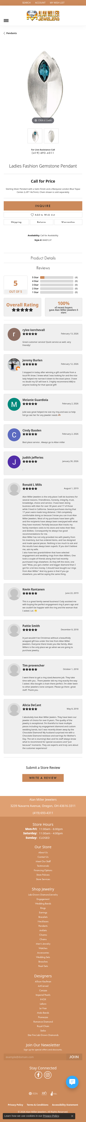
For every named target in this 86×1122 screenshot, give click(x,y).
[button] (26, 3)
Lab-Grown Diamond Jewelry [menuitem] (43, 894)
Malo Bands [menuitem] (43, 1012)
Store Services (43, 879)
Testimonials (43, 865)
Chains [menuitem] (43, 939)
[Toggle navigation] (6, 19)
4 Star (35, 281)
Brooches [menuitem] (43, 961)
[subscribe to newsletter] (74, 1057)
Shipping (16, 222)
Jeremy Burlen (32, 360)
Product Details (43, 258)
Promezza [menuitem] (43, 1017)
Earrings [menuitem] (43, 912)
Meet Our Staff (43, 861)
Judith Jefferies (32, 457)
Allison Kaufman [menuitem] (43, 981)
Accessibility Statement (65, 1104)
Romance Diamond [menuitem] (43, 1021)
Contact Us (43, 856)
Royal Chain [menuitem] (43, 1026)
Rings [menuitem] (43, 908)
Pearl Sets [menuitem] (43, 966)
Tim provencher (33, 665)
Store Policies (43, 874)
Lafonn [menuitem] (43, 1003)
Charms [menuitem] (43, 934)
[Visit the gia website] (33, 1093)
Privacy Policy (15, 1104)
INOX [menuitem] (43, 999)
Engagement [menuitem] (43, 899)
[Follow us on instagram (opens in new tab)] (47, 1075)
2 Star (35, 288)
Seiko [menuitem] (43, 1030)
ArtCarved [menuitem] (43, 986)
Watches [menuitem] (43, 948)
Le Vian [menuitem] (43, 1008)
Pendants (11, 33)
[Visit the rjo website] (44, 1093)
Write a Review (43, 778)
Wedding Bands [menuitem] (43, 903)
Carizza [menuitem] (43, 990)
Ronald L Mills (32, 485)
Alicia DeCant (31, 705)
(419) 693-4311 (43, 153)
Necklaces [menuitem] (43, 921)
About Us (43, 852)
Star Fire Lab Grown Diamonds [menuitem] (43, 1035)
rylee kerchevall (33, 330)
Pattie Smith (31, 626)
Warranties (68, 222)
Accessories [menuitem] (43, 952)
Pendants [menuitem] (43, 925)
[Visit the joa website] (54, 1093)
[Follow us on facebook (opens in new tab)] (38, 1075)
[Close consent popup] (72, 1116)
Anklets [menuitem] (43, 930)
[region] (43, 85)
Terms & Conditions (37, 1104)
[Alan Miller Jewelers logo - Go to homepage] (43, 15)
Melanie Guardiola (35, 400)
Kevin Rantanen (33, 589)
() (76, 277)
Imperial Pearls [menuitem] (43, 994)
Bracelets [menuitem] (43, 917)
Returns (41, 222)
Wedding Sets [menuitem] (43, 957)
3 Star (35, 284)
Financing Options (43, 870)
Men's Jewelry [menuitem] (43, 943)
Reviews (43, 268)
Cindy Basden (31, 430)
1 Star (35, 292)
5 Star (35, 277)
